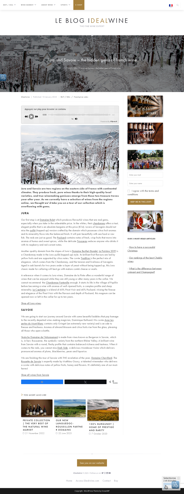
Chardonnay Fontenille (58, 282)
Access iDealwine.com (87, 480)
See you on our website (92, 463)
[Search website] (178, 5)
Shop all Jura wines (31, 303)
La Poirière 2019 (107, 251)
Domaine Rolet (47, 219)
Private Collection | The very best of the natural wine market (36, 425)
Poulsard (61, 237)
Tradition (86, 258)
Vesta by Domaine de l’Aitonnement (39, 337)
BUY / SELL (65, 97)
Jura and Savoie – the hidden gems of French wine (101, 68)
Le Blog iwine (92, 20)
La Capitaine (39, 289)
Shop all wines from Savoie (35, 374)
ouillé (33, 230)
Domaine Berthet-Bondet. (85, 251)
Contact (107, 480)
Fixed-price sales (81, 97)
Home (69, 480)
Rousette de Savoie (31, 361)
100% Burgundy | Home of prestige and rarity (101, 427)
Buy (116, 480)
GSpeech (113, 121)
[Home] (64, 68)
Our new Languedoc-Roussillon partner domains (69, 425)
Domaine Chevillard (101, 357)
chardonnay (99, 223)
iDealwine (25, 97)
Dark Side (62, 347)
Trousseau (82, 241)
